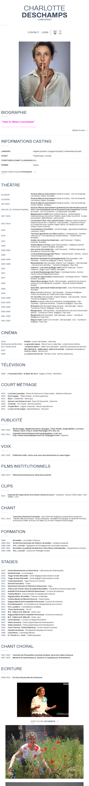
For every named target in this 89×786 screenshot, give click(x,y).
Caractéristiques (18, 172)
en (60, 34)
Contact (33, 32)
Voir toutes (44, 721)
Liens (44, 32)
